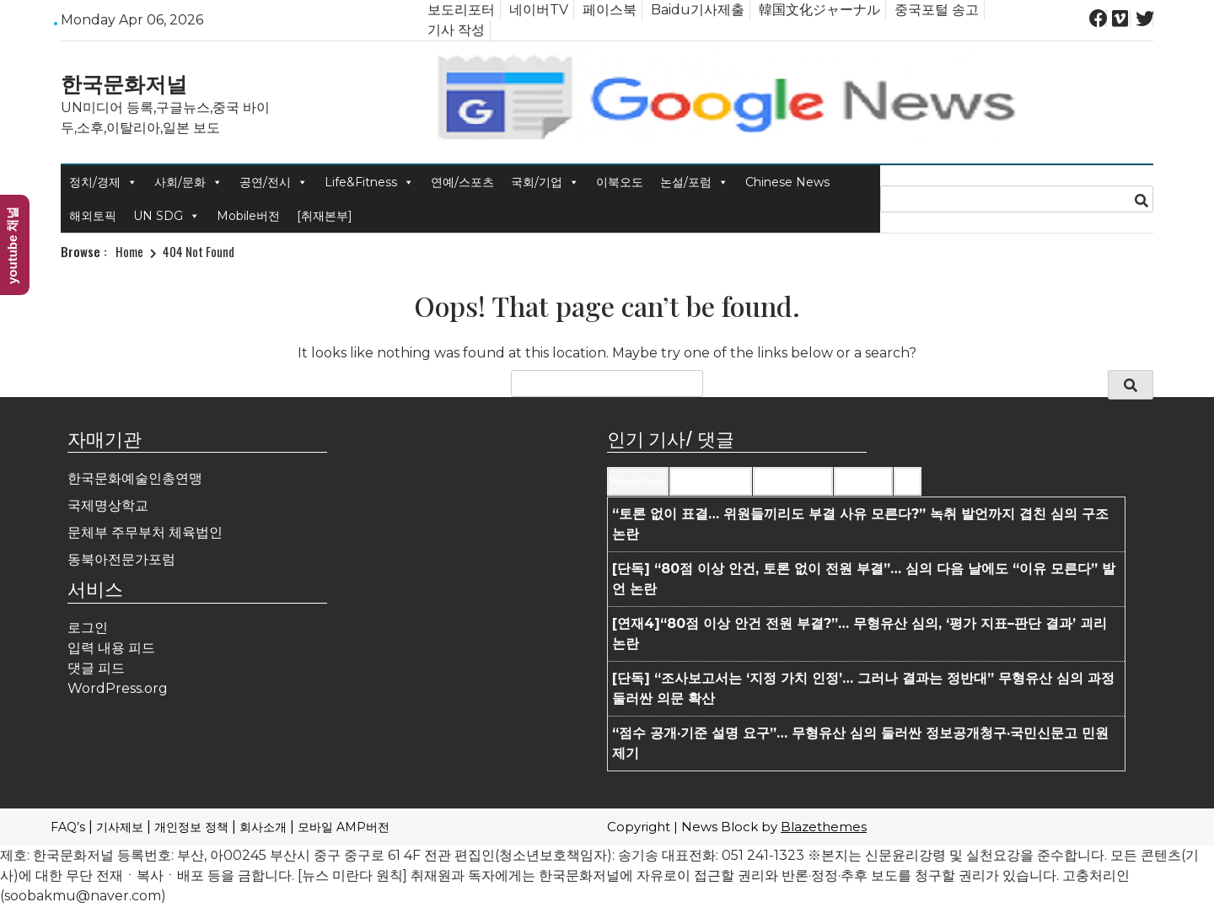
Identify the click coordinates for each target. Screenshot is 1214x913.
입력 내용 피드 (111, 648)
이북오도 (619, 182)
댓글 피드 (96, 668)
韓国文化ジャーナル (819, 10)
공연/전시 (273, 182)
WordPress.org (117, 688)
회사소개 (263, 827)
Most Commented (793, 481)
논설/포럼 (694, 182)
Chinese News (787, 182)
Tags (907, 481)
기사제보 (119, 827)
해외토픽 (92, 215)
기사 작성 (456, 30)
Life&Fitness (369, 182)
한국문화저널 (124, 82)
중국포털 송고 (936, 10)
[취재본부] (324, 215)
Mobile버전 (248, 215)
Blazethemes (824, 827)
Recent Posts (637, 481)
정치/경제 (103, 182)
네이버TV (538, 10)
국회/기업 (545, 182)
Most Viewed (863, 481)
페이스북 (610, 10)
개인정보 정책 (191, 827)
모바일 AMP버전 (343, 827)
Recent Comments (711, 481)
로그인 (87, 628)
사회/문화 (188, 182)
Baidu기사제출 (697, 10)
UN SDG (166, 216)
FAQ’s (68, 827)
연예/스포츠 (462, 182)
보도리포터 (461, 10)
